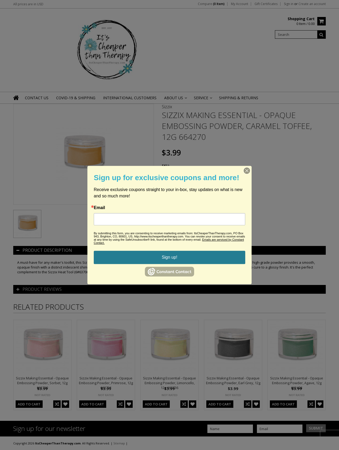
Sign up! (169, 257)
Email (99, 208)
